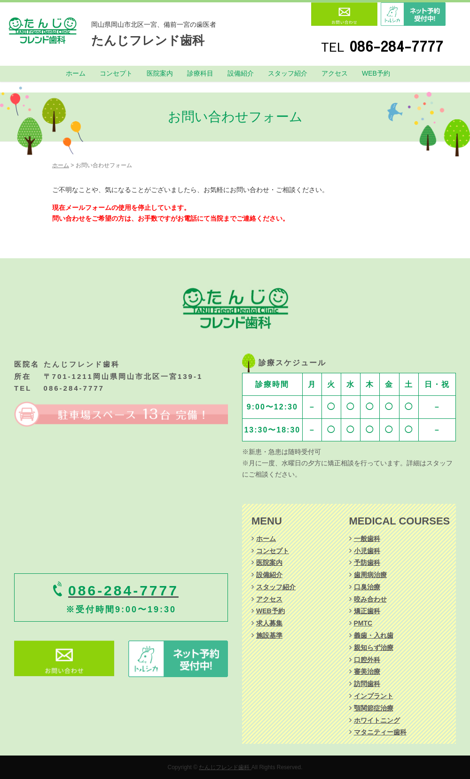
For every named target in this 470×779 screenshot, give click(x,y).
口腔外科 (367, 659)
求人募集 (269, 623)
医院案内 (160, 73)
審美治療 (367, 671)
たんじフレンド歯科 (147, 40)
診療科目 (200, 73)
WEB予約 (376, 73)
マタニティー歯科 (380, 732)
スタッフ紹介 (287, 73)
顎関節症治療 (373, 708)
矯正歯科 (367, 611)
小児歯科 (367, 551)
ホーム (76, 73)
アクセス (334, 73)
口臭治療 (367, 587)
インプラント (373, 696)
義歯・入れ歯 (373, 635)
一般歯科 (367, 538)
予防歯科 (367, 562)
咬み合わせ (370, 599)
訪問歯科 (367, 683)
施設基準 (269, 635)
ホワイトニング (377, 720)
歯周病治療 (370, 574)
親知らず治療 (373, 647)
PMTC (363, 623)
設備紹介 (240, 73)
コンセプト (116, 73)
